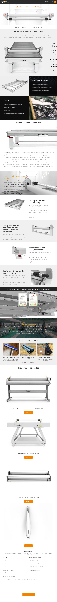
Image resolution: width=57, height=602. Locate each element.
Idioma (47, 1)
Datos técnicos (38, 27)
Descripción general (20, 27)
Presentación (28, 595)
